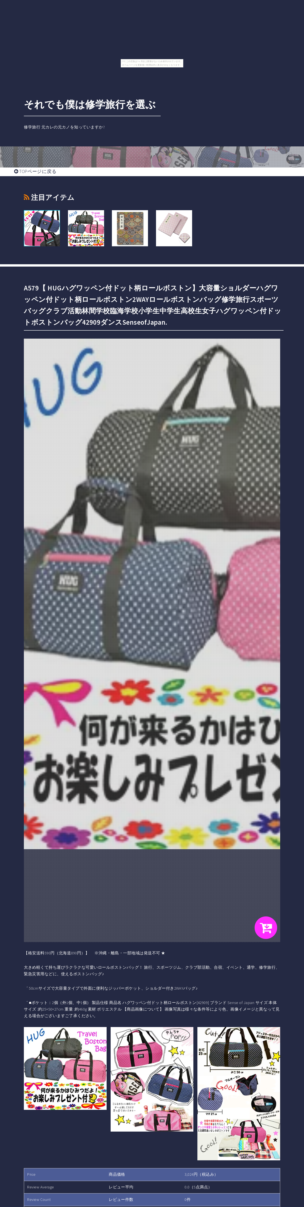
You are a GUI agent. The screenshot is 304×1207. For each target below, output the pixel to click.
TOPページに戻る (35, 171)
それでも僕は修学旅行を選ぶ (90, 104)
